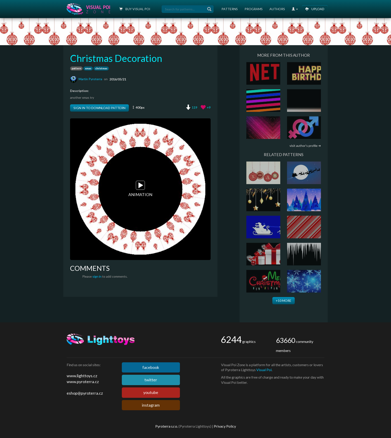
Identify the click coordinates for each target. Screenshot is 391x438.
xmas (88, 68)
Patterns (229, 9)
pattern (76, 68)
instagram (151, 405)
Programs (254, 9)
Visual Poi (264, 370)
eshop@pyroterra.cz (85, 393)
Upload (314, 9)
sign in (96, 276)
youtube (150, 392)
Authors (277, 9)
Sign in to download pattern (99, 108)
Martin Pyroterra (90, 79)
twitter (150, 379)
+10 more (283, 300)
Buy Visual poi (134, 9)
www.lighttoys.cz (82, 375)
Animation (140, 189)
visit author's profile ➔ (305, 146)
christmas (101, 68)
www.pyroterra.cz (83, 381)
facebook (150, 367)
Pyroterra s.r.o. (166, 426)
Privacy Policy (225, 426)
